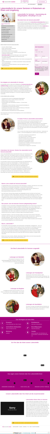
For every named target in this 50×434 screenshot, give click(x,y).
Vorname (36, 56)
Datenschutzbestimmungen (38, 67)
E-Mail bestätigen (44, 61)
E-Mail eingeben (37, 61)
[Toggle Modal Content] (42, 2)
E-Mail (36, 60)
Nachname (43, 56)
